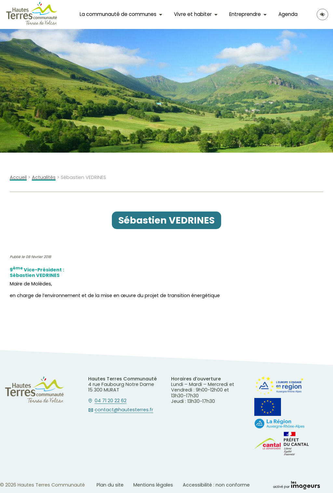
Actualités (44, 177)
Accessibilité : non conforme (216, 485)
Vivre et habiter (193, 14)
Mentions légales (153, 485)
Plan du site (110, 485)
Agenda (288, 14)
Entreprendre (245, 14)
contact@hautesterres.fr (124, 410)
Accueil (18, 177)
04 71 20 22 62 (111, 401)
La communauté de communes (118, 14)
